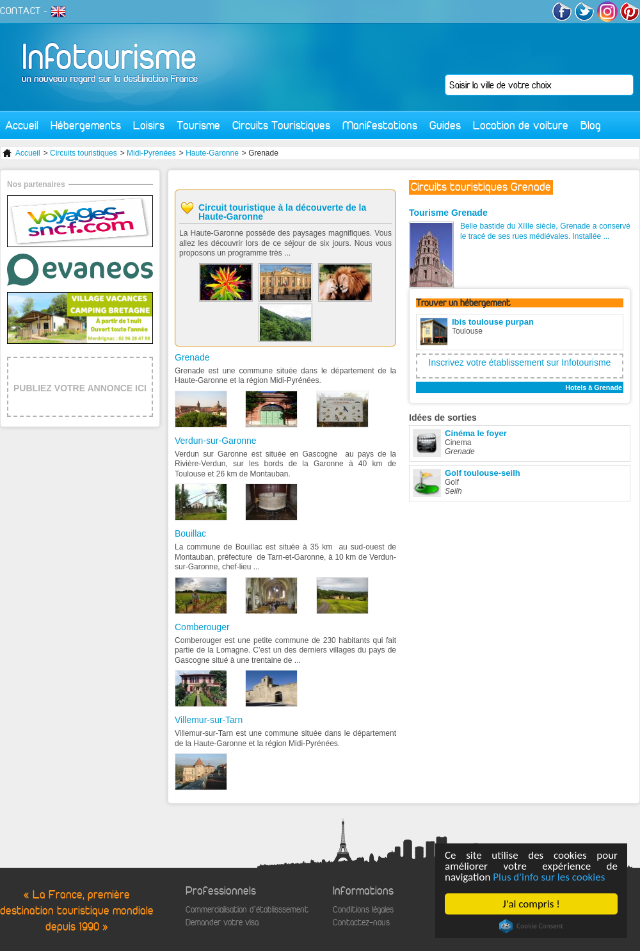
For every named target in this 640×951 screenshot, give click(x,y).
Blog (590, 125)
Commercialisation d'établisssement (247, 909)
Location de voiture (520, 125)
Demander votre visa (222, 922)
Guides (445, 125)
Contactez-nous (361, 922)
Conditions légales (363, 909)
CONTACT (20, 11)
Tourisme (198, 125)
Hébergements (86, 125)
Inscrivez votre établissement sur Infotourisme (520, 362)
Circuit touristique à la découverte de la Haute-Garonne (282, 212)
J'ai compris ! (530, 904)
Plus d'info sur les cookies (549, 877)
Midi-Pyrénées (151, 153)
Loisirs (148, 125)
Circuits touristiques (83, 153)
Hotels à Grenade (593, 387)
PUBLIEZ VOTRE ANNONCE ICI (80, 388)
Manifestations (379, 125)
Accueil (21, 125)
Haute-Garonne (212, 153)
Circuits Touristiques (281, 125)
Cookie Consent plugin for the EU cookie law (531, 926)
